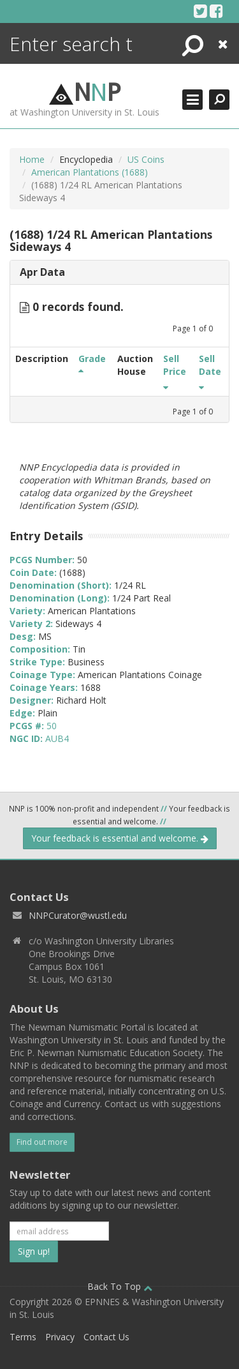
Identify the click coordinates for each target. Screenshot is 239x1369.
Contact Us (106, 1337)
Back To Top (119, 1286)
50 (52, 726)
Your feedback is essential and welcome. (119, 838)
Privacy (60, 1337)
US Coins (145, 159)
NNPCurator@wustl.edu (78, 915)
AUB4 (57, 738)
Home (32, 159)
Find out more (42, 1142)
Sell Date (210, 371)
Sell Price (174, 371)
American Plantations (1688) (89, 172)
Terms (23, 1337)
